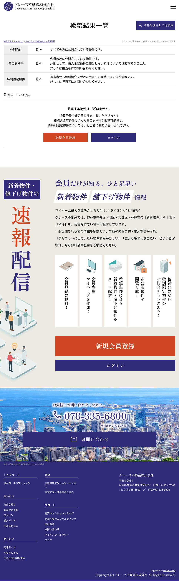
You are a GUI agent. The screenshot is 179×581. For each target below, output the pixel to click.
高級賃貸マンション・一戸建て (60, 484)
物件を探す (10, 504)
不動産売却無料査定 (14, 558)
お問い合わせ (52, 529)
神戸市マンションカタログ (59, 513)
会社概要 (49, 524)
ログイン (8, 515)
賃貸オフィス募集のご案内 (59, 492)
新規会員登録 (11, 509)
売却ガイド (10, 547)
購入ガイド (10, 520)
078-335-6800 (95, 415)
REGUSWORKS (169, 570)
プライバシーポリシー (57, 534)
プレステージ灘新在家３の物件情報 (40, 41)
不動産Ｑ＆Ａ (11, 526)
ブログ (48, 540)
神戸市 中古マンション (13, 41)
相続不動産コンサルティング (60, 518)
